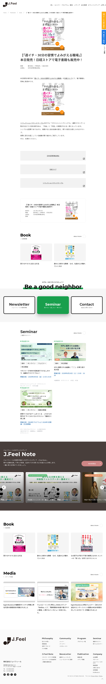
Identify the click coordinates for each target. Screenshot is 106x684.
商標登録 (95, 665)
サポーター (96, 659)
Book (20, 12)
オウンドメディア (94, 5)
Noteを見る (92, 464)
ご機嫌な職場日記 (46, 661)
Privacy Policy (94, 675)
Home (5, 12)
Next (102, 487)
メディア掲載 (80, 659)
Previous (4, 487)
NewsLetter (65, 653)
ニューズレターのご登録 (65, 659)
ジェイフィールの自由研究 (49, 659)
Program (81, 638)
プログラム (65, 5)
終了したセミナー (97, 643)
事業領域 (44, 643)
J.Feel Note (47, 653)
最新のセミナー (97, 641)
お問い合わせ (96, 667)
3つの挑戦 (44, 648)
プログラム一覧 (81, 641)
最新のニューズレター (65, 656)
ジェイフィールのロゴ (97, 661)
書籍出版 (79, 656)
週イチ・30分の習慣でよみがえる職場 (47, 78)
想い (52, 5)
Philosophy (47, 638)
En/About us (96, 672)
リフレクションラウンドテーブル (32, 123)
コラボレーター (63, 645)
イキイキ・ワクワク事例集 (49, 656)
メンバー (61, 641)
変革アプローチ (46, 645)
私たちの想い (45, 641)
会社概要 (84, 5)
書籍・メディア (75, 5)
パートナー (62, 643)
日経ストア (68, 78)
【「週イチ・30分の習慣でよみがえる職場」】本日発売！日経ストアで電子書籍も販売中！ (50, 12)
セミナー (57, 5)
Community (65, 638)
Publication (13, 12)
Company (97, 653)
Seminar (53, 305)
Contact (87, 305)
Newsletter (19, 305)
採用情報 (95, 669)
